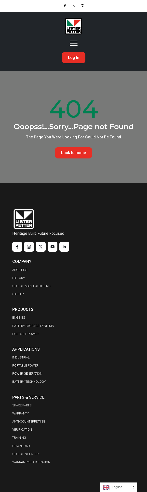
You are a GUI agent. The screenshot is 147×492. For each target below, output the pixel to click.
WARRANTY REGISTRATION (31, 462)
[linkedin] (64, 247)
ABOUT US (19, 270)
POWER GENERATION (27, 373)
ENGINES (18, 317)
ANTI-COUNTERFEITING (28, 421)
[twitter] (73, 5)
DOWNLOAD (21, 446)
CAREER (18, 294)
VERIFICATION (22, 429)
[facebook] (64, 5)
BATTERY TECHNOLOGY (29, 381)
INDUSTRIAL (21, 357)
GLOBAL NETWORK (26, 454)
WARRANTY (20, 413)
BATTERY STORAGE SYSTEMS (33, 326)
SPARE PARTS (21, 405)
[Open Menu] (74, 43)
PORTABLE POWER (25, 334)
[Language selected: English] (118, 487)
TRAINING (19, 437)
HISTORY (18, 278)
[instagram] (82, 5)
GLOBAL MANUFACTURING (31, 286)
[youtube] (52, 247)
